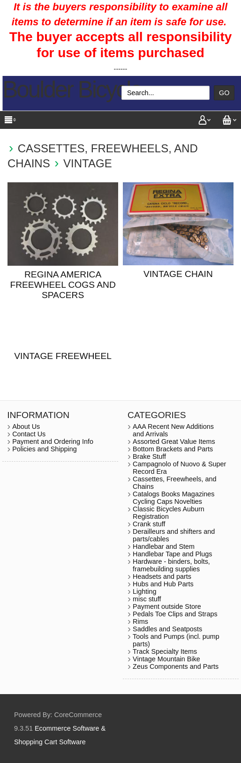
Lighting (144, 591)
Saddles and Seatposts (167, 629)
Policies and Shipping (44, 449)
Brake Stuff (149, 456)
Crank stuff (149, 524)
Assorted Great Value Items (174, 441)
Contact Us (28, 434)
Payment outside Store (167, 606)
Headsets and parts (162, 576)
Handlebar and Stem (164, 546)
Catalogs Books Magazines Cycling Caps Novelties (173, 497)
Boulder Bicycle (72, 89)
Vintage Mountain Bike (166, 659)
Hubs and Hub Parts (163, 584)
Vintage (87, 163)
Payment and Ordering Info (52, 441)
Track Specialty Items (165, 651)
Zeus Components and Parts (175, 666)
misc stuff (147, 599)
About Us (26, 426)
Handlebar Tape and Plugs (172, 554)
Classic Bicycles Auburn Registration (168, 512)
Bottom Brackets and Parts (173, 449)
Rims (140, 621)
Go (224, 93)
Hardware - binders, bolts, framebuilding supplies (171, 565)
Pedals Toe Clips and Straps (175, 614)
